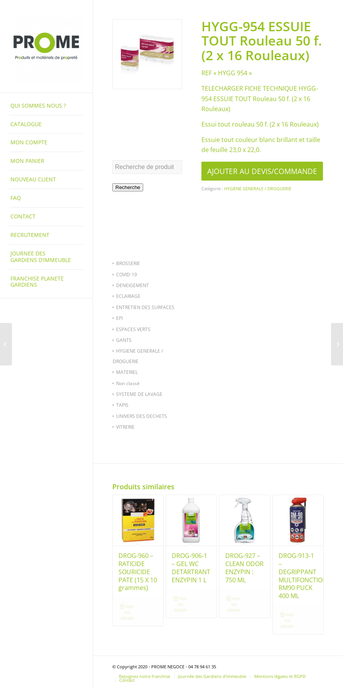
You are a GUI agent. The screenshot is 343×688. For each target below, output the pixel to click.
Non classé (128, 383)
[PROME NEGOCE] (46, 46)
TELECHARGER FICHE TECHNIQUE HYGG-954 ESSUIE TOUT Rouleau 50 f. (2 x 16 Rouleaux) (259, 98)
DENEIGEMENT (132, 285)
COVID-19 (126, 274)
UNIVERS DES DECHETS (141, 416)
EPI (119, 318)
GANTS (124, 340)
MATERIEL (127, 372)
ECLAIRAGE (128, 296)
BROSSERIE (128, 263)
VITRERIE (125, 427)
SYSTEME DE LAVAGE (139, 394)
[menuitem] (46, 106)
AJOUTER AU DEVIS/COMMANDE (262, 171)
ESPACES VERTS (133, 329)
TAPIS (122, 405)
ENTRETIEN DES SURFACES (145, 307)
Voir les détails (127, 612)
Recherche (127, 187)
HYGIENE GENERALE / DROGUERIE (257, 188)
